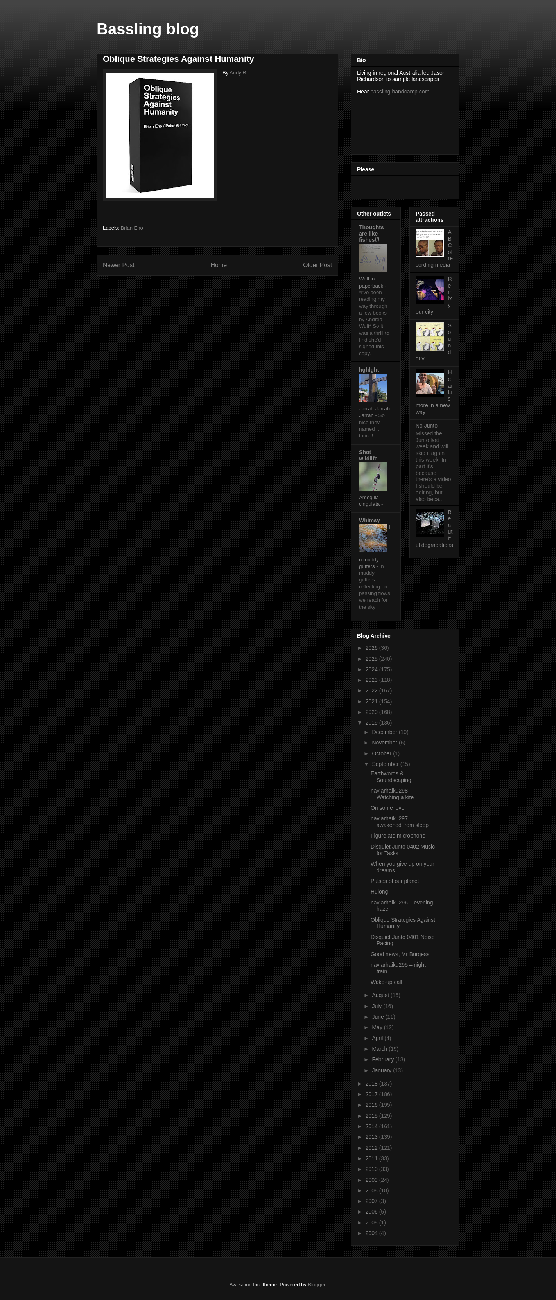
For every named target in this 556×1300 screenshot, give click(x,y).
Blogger (316, 1284)
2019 (372, 722)
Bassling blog (148, 29)
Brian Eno (132, 228)
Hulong (379, 891)
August (381, 995)
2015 (372, 1116)
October (382, 753)
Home (219, 265)
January (382, 1070)
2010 (372, 1169)
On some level (388, 808)
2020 (372, 712)
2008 (372, 1190)
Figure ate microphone (398, 836)
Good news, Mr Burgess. (401, 954)
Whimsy (369, 520)
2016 (372, 1105)
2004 (372, 1233)
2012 (372, 1148)
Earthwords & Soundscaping (391, 776)
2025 (372, 659)
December (385, 732)
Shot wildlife (368, 455)
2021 (372, 701)
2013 (372, 1137)
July (377, 1006)
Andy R (238, 73)
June (378, 1017)
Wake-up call (386, 982)
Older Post (317, 265)
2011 (372, 1158)
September (386, 764)
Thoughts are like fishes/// (371, 233)
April (378, 1038)
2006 (372, 1211)
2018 (372, 1084)
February (383, 1059)
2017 (372, 1094)
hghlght (369, 370)
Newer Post (119, 265)
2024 (372, 669)
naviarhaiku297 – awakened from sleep (400, 821)
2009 (372, 1180)
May (378, 1027)
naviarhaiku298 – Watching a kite (392, 794)
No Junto (427, 426)
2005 (372, 1222)
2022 (372, 690)
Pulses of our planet (395, 881)
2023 (372, 680)
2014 (372, 1126)
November (385, 742)
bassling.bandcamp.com (399, 91)
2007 (372, 1201)
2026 (372, 648)
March (380, 1049)
